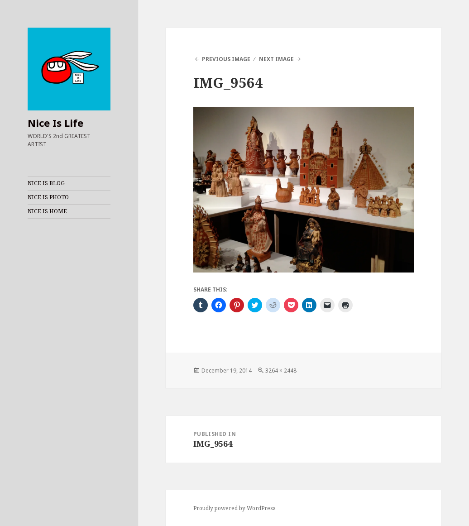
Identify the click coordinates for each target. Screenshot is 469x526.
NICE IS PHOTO (48, 197)
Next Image (276, 59)
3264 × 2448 (281, 370)
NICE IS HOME (47, 211)
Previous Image (226, 59)
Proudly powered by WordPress (234, 508)
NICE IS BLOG (46, 183)
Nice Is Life (55, 122)
